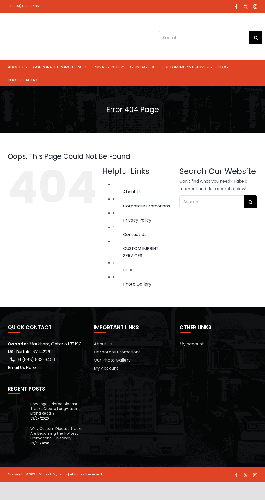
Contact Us (134, 234)
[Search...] (204, 37)
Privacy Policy (137, 220)
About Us (132, 192)
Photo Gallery (137, 284)
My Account (106, 368)
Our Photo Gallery (112, 360)
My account (192, 344)
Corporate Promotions (146, 206)
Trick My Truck (55, 474)
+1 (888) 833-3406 (23, 6)
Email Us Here (22, 367)
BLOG (128, 270)
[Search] (255, 37)
